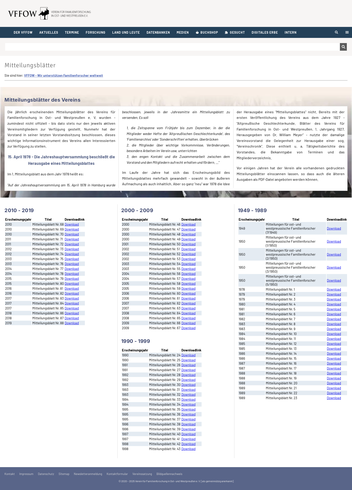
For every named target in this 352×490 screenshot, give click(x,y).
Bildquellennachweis (169, 474)
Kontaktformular (117, 474)
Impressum (26, 474)
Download (72, 224)
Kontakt (9, 474)
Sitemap (64, 474)
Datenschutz (46, 474)
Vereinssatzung (142, 474)
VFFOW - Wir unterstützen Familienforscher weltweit (63, 75)
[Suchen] (172, 47)
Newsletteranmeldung (88, 474)
